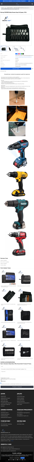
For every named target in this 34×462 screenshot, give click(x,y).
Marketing (24, 459)
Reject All (11, 457)
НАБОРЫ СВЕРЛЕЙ (10, 7)
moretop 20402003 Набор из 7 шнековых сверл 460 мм (8, 304)
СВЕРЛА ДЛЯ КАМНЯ (20, 399)
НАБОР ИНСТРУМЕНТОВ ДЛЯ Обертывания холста (21, 7)
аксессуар (3, 381)
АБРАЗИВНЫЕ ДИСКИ (4, 412)
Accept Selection (16, 457)
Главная (2, 7)
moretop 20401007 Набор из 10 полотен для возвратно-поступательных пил (24, 304)
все (5, 7)
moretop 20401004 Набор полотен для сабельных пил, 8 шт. (25, 359)
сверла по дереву (4, 260)
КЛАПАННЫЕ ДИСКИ (4, 415)
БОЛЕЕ (12, 440)
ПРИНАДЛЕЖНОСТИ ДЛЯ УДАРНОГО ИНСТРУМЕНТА (23, 413)
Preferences (19, 459)
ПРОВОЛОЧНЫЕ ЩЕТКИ (5, 414)
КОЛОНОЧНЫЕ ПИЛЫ (20, 396)
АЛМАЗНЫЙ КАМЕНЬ (4, 425)
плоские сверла (3, 265)
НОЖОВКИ (3, 406)
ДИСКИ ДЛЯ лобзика (4, 401)
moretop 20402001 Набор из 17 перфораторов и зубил (8, 341)
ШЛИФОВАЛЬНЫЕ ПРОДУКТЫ (6, 417)
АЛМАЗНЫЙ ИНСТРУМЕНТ (5, 398)
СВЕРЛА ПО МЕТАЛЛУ (21, 401)
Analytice (14, 459)
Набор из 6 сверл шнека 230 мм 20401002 (23, 340)
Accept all (22, 457)
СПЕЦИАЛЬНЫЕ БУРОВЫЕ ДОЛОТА (23, 402)
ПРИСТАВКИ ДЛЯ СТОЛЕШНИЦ (6, 424)
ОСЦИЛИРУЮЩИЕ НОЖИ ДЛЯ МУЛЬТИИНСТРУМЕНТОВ (6, 403)
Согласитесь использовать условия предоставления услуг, (16, 384)
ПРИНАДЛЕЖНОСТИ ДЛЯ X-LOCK (22, 415)
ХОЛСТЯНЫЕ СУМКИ (20, 424)
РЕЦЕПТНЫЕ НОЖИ (4, 399)
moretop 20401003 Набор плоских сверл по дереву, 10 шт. (7, 359)
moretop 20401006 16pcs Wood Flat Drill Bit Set (23, 57)
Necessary (10, 459)
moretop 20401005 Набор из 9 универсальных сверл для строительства (24, 323)
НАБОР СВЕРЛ (19, 404)
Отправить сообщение (17, 386)
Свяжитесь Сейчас (15, 68)
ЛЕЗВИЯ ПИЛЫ (3, 396)
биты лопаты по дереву (5, 261)
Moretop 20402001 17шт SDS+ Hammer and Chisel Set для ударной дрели (8, 286)
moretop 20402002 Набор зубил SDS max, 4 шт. (8, 322)
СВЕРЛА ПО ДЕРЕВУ (20, 398)
